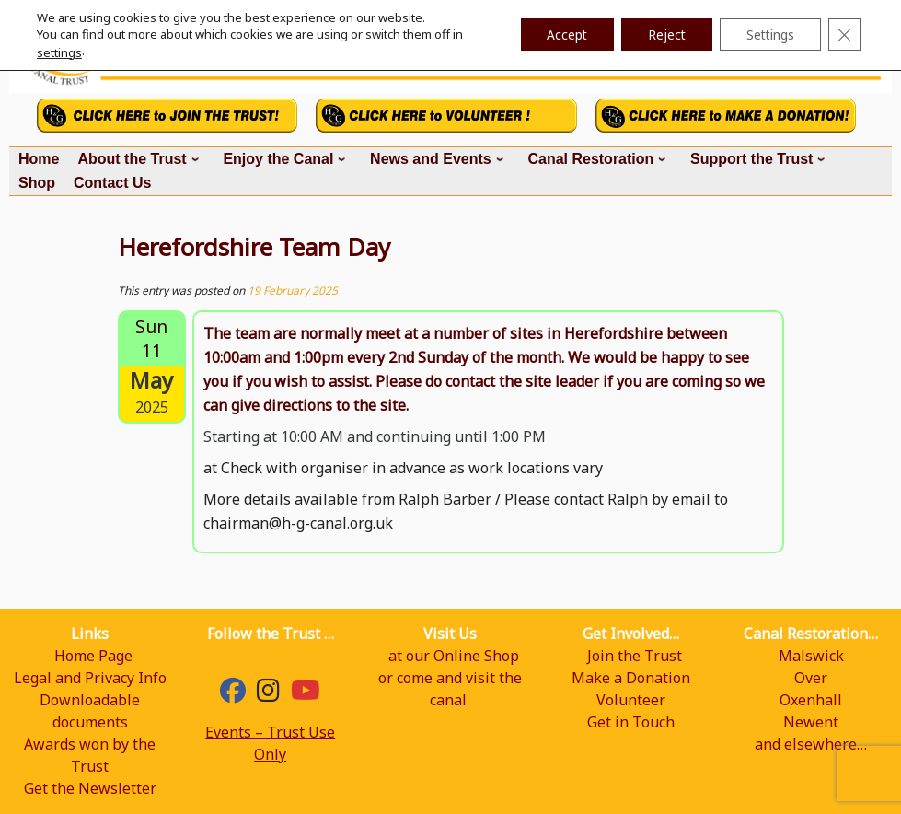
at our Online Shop (453, 655)
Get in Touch (631, 722)
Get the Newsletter (90, 788)
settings (59, 52)
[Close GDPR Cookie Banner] (844, 35)
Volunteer (630, 700)
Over (810, 678)
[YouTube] (305, 694)
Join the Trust (634, 655)
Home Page (93, 655)
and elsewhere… (811, 744)
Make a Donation (631, 678)
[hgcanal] (268, 694)
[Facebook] (233, 694)
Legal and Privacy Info (90, 678)
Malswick (811, 655)
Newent (810, 722)
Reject (660, 34)
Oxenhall (811, 700)
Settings (767, 34)
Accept (558, 34)
